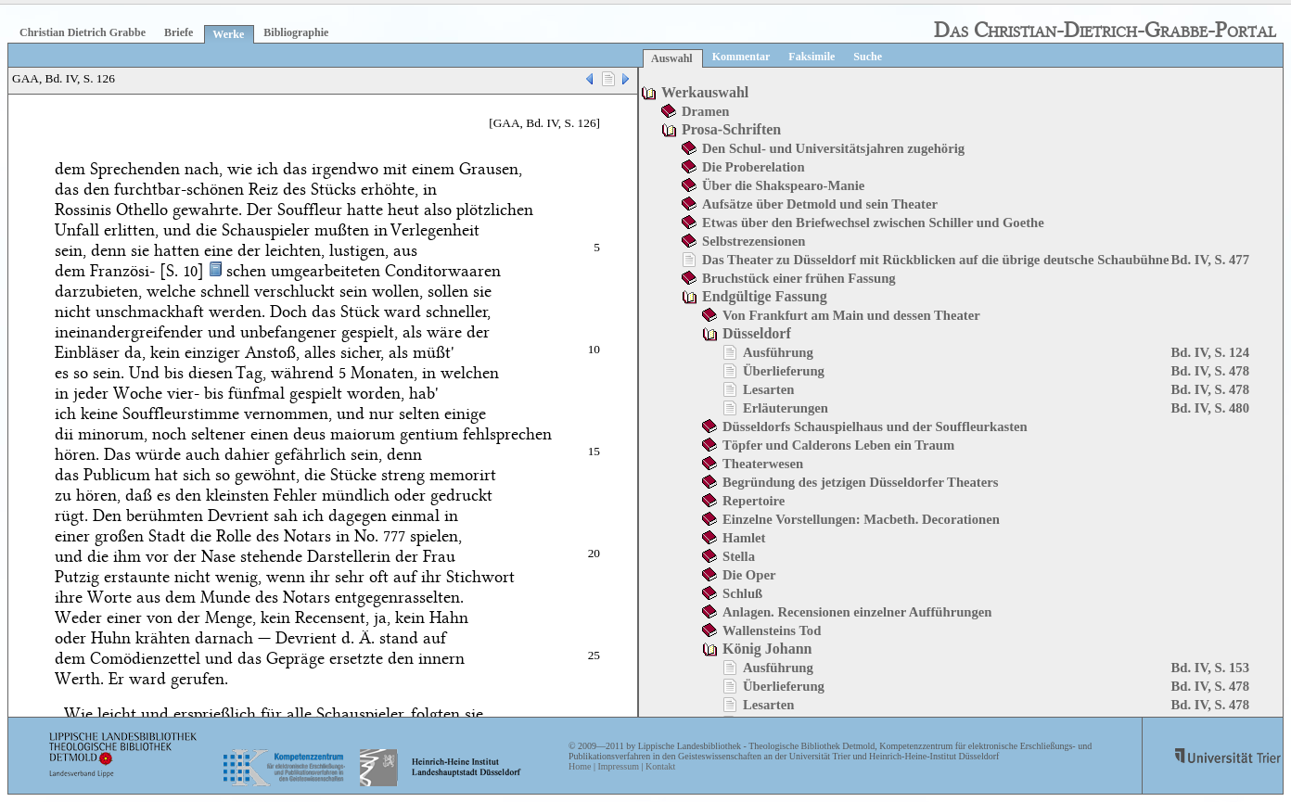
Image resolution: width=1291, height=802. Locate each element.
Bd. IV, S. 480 (1210, 408)
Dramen (705, 111)
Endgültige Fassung (764, 296)
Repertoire (753, 500)
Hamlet (743, 537)
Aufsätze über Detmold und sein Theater (820, 204)
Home (580, 766)
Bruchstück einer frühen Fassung (799, 278)
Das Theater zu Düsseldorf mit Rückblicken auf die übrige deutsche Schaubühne (936, 259)
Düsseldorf (756, 333)
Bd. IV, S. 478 (1210, 370)
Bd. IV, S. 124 (1210, 352)
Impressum (617, 766)
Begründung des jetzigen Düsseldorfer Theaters (860, 482)
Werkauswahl (704, 92)
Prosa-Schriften (731, 129)
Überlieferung (783, 370)
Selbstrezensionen (753, 241)
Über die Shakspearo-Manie (783, 185)
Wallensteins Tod (771, 630)
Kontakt (660, 766)
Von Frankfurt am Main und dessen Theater (851, 315)
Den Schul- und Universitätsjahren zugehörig (833, 148)
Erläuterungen (785, 408)
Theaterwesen (762, 463)
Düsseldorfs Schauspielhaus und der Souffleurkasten (875, 426)
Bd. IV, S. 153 (1210, 667)
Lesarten (768, 389)
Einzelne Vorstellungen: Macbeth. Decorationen (861, 519)
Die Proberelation (753, 166)
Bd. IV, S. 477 (1210, 259)
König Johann (767, 648)
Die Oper (748, 574)
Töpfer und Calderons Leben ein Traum (838, 445)
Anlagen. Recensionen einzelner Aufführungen (856, 612)
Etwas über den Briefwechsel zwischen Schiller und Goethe (873, 222)
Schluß (742, 593)
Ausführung (778, 352)
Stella (738, 556)
